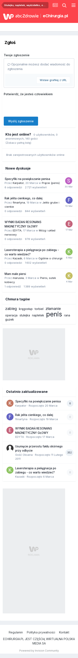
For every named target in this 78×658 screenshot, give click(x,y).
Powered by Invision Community (39, 650)
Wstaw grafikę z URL (53, 80)
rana (67, 315)
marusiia (18, 278)
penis (54, 314)
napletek (38, 315)
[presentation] (35, 105)
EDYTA (17, 230)
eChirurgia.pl (55, 16)
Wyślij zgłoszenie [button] (21, 121)
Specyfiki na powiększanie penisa (27, 179)
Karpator (18, 183)
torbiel (39, 309)
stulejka (25, 315)
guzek (9, 319)
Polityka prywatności (41, 632)
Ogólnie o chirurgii (50, 258)
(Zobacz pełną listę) (18, 142)
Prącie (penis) (51, 183)
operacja (11, 315)
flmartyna (19, 202)
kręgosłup (26, 309)
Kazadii (17, 258)
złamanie (53, 308)
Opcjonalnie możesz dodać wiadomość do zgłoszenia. (38, 66)
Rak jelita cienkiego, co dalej (23, 198)
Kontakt (64, 632)
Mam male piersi (15, 274)
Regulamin (16, 632)
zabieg (11, 308)
